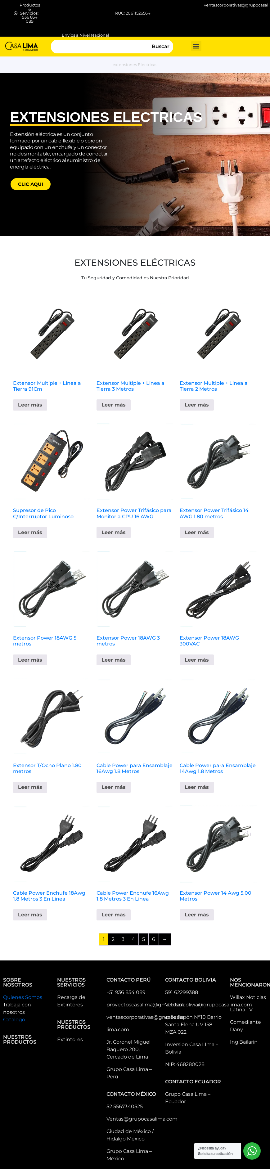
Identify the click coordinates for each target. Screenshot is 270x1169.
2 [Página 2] (113, 939)
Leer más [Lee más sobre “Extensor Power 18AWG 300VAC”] (197, 660)
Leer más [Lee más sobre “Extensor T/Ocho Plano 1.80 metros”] (30, 787)
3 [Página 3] (123, 939)
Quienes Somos (22, 997)
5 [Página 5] (143, 939)
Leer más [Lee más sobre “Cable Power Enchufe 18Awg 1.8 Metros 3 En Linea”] (30, 915)
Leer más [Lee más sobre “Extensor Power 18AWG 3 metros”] (113, 660)
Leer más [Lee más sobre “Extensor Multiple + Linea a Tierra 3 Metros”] (113, 405)
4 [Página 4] (133, 939)
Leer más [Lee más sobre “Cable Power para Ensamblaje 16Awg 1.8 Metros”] (113, 787)
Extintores (70, 1039)
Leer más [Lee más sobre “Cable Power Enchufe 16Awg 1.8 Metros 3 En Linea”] (113, 915)
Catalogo (14, 1020)
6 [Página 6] (153, 939)
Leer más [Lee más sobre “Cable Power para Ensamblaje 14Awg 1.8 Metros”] (197, 787)
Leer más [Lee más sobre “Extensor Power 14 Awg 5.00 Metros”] (197, 915)
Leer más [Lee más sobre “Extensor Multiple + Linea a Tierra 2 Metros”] (197, 405)
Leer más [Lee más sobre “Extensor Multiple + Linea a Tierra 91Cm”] (30, 405)
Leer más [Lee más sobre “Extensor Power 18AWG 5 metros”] (30, 660)
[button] (196, 46)
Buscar (160, 46)
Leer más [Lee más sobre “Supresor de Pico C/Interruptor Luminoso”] (30, 532)
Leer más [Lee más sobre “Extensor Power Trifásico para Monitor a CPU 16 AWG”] (113, 532)
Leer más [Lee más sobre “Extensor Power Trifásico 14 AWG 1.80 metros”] (197, 532)
